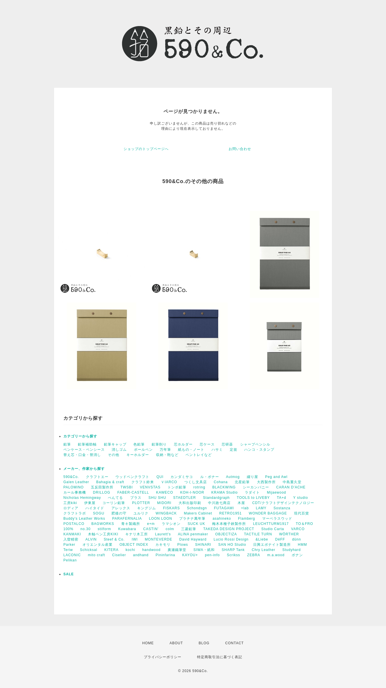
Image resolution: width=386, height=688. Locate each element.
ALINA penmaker (193, 534)
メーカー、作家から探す (84, 469)
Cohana (221, 482)
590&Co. (71, 477)
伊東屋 (89, 503)
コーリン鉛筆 (113, 503)
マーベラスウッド (277, 519)
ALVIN (91, 539)
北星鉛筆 (242, 482)
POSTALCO (73, 524)
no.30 (85, 529)
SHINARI (203, 545)
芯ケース (207, 444)
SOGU (98, 513)
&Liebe (262, 539)
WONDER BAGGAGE (268, 513)
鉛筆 (67, 444)
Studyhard (291, 550)
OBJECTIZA (226, 534)
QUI (160, 477)
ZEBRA (253, 555)
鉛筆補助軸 (87, 444)
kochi (130, 550)
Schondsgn (197, 508)
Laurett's (163, 534)
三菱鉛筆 (188, 529)
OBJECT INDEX (134, 545)
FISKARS (171, 508)
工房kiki (70, 503)
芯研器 (227, 444)
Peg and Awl (276, 477)
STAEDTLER (184, 498)
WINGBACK (166, 513)
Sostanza (281, 508)
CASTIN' (151, 529)
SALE (68, 574)
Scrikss (233, 555)
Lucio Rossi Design (231, 539)
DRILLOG (101, 492)
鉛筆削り (159, 444)
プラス (135, 498)
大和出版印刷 (190, 503)
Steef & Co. (114, 539)
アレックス (120, 508)
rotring (199, 487)
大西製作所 (266, 482)
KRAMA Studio (224, 492)
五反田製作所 (102, 487)
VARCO (298, 529)
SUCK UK (196, 524)
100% (68, 529)
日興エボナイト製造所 (272, 545)
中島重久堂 (292, 482)
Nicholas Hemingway (82, 498)
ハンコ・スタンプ (259, 450)
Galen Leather (76, 482)
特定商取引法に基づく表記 (219, 657)
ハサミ (217, 450)
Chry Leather (263, 550)
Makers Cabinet (198, 513)
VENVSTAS (150, 487)
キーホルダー (137, 455)
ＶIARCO (169, 482)
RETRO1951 (230, 513)
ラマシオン (171, 524)
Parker (69, 545)
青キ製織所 (130, 524)
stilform (104, 529)
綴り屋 (252, 477)
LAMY (261, 508)
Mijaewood (276, 492)
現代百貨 (301, 513)
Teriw (68, 550)
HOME (148, 643)
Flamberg (246, 519)
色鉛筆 (139, 444)
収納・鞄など (167, 455)
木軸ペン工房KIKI (103, 534)
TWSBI (126, 487)
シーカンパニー (256, 487)
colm (170, 529)
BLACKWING (224, 487)
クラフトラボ (74, 513)
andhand (141, 555)
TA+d (281, 498)
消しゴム (119, 450)
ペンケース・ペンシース (84, 450)
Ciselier (119, 555)
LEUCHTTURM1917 (271, 524)
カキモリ (162, 545)
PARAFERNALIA (127, 519)
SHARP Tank (233, 550)
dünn (296, 539)
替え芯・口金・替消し (82, 455)
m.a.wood (275, 555)
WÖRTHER (289, 534)
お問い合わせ (240, 149)
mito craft (96, 555)
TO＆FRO (304, 524)
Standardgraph (216, 498)
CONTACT (234, 643)
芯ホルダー (183, 444)
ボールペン (143, 450)
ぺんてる (115, 498)
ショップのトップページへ (146, 149)
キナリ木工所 (136, 534)
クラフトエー (97, 477)
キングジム (146, 508)
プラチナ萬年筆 (192, 519)
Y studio (300, 498)
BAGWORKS (102, 524)
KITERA (111, 550)
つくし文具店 (195, 482)
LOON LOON (160, 519)
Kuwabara (127, 529)
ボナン (297, 555)
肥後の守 (118, 513)
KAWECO (164, 492)
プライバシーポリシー (162, 657)
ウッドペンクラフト (132, 477)
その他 (113, 455)
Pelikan (70, 560)
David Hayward (193, 539)
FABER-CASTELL (133, 492)
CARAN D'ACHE (291, 487)
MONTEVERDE (158, 539)
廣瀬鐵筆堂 (177, 550)
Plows (182, 545)
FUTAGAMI (224, 508)
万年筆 (165, 450)
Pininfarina (165, 555)
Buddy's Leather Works (84, 519)
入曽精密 (70, 539)
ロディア (70, 508)
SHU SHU (157, 498)
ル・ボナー (209, 477)
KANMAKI (72, 534)
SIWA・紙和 (204, 550)
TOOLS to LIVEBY (253, 498)
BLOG (204, 643)
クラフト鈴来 (142, 482)
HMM (302, 545)
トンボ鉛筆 (177, 487)
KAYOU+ (190, 555)
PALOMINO (73, 487)
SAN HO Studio (232, 545)
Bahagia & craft (110, 482)
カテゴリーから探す (80, 436)
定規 (233, 450)
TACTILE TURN (258, 534)
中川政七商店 (219, 503)
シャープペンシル (255, 444)
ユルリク (140, 513)
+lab (245, 508)
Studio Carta (272, 529)
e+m (151, 524)
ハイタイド (94, 508)
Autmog (233, 477)
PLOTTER (141, 503)
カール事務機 (74, 492)
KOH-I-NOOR (192, 492)
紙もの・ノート (191, 450)
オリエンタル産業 (97, 545)
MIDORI (164, 503)
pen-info (212, 555)
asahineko (222, 519)
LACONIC (72, 555)
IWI (135, 539)
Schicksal (88, 550)
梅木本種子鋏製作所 (229, 524)
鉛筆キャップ (115, 444)
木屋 (241, 503)
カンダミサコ (181, 477)
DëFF (280, 539)
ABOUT (176, 643)
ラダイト (252, 492)
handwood (151, 550)
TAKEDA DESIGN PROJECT (228, 529)
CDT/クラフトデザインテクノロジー (283, 503)
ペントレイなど (198, 455)
